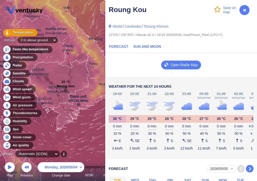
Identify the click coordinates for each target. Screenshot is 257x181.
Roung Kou (66, 87)
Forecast (118, 46)
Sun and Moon (147, 46)
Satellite (16, 73)
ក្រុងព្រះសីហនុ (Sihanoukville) (42, 101)
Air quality (18, 145)
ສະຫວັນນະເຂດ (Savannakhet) (56, 31)
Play (10, 170)
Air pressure (20, 105)
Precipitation (20, 57)
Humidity (17, 121)
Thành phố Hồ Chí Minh (78, 100)
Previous (26, 170)
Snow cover (19, 137)
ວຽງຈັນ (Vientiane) (32, 15)
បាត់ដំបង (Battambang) (38, 72)
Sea (13, 129)
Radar (14, 65)
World (116, 26)
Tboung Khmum (156, 26)
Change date (61, 170)
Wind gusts (19, 97)
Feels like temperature (27, 49)
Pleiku (93, 64)
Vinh (66, 8)
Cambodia (132, 26)
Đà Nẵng (95, 39)
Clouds (15, 81)
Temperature (20, 32)
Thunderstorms (22, 113)
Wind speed (19, 89)
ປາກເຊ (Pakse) (68, 49)
